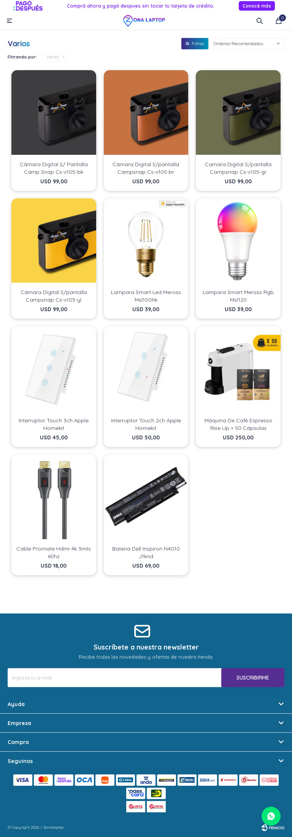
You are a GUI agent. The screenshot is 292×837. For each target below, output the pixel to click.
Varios (52, 57)
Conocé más (257, 6)
